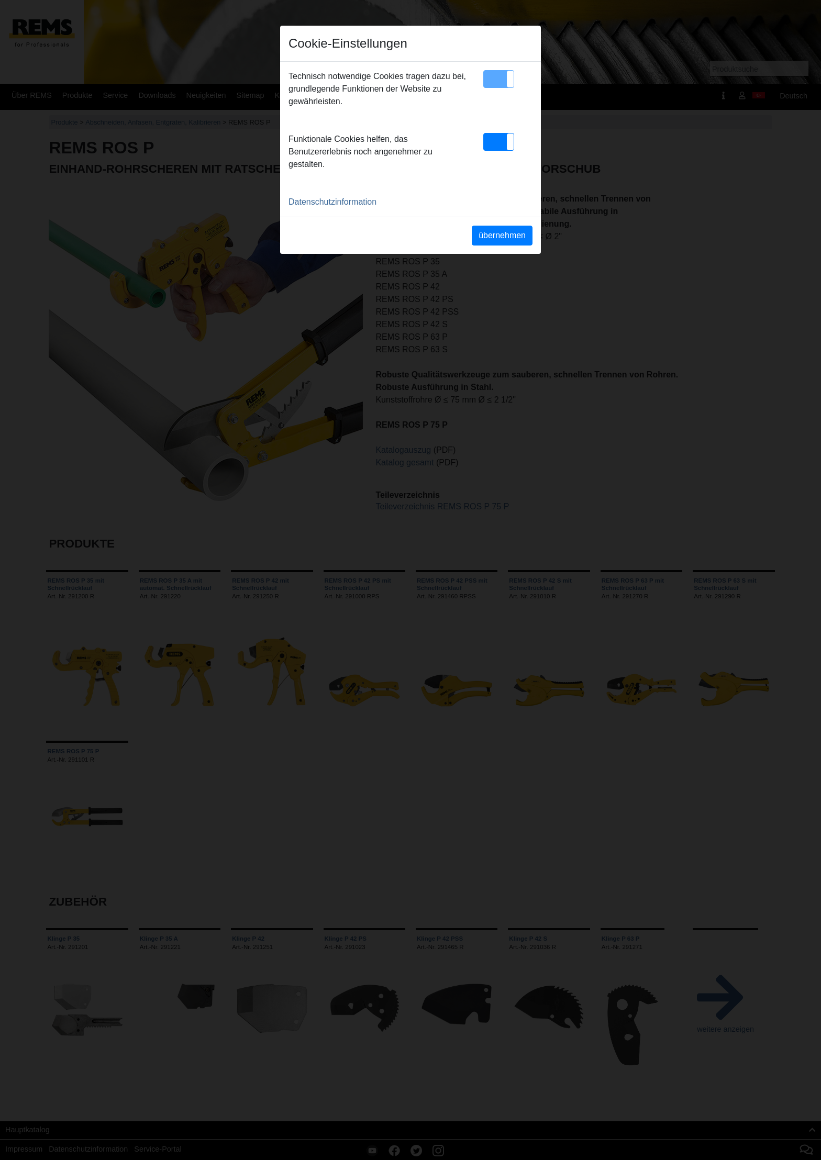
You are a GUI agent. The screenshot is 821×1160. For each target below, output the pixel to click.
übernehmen (502, 235)
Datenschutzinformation (332, 201)
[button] (498, 79)
